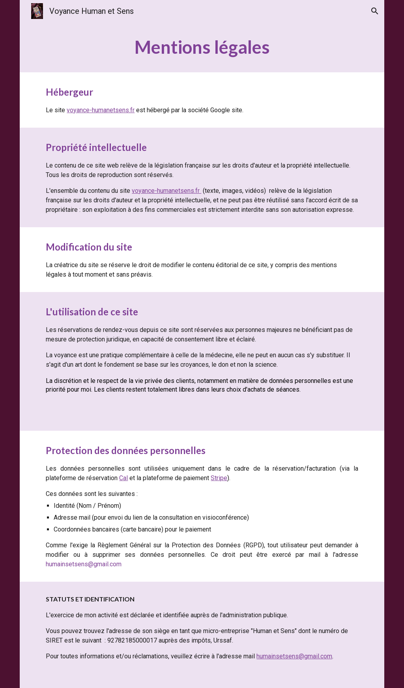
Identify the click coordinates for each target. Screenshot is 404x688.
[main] (202, 47)
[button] (374, 11)
